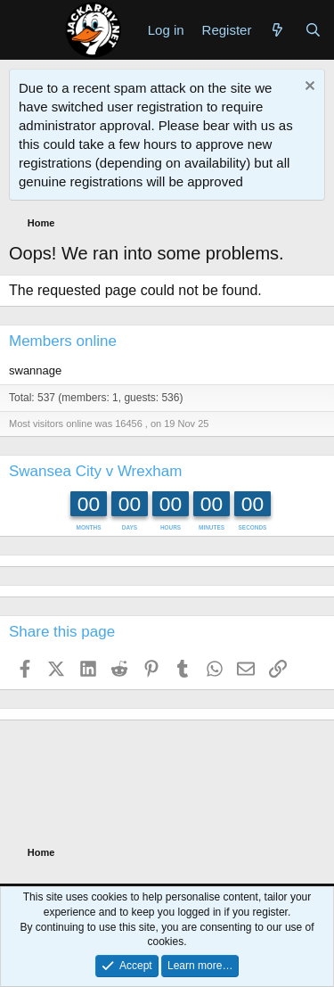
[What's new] (277, 29)
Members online (63, 341)
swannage (35, 370)
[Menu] (24, 29)
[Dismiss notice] (307, 87)
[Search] (313, 29)
